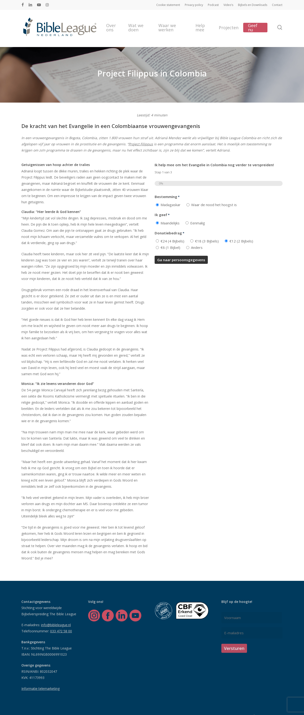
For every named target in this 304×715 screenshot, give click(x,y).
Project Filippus (140, 144)
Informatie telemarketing (40, 688)
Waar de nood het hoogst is (214, 204)
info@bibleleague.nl (56, 625)
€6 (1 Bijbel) (170, 247)
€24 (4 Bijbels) (172, 241)
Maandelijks (170, 223)
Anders (197, 247)
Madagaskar (170, 204)
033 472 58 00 (61, 631)
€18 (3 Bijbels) (207, 241)
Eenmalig (197, 223)
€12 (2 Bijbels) (241, 241)
